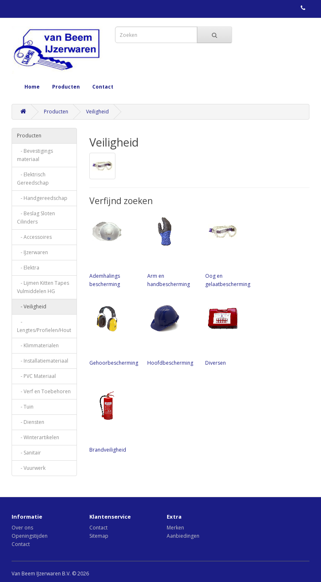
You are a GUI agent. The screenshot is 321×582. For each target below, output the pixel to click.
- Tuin (25, 406)
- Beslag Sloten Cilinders (36, 217)
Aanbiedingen (183, 535)
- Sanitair (29, 452)
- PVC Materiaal (36, 376)
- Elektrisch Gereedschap (33, 178)
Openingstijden (30, 535)
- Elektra (28, 267)
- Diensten (30, 422)
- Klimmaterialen (38, 345)
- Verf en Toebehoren (44, 391)
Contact (102, 86)
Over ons (22, 527)
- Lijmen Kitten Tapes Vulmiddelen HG (43, 287)
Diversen (230, 333)
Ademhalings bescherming (114, 251)
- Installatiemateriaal (42, 360)
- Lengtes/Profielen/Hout (44, 326)
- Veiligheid (31, 306)
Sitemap (98, 535)
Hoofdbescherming (172, 333)
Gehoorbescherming (114, 333)
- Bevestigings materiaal (35, 155)
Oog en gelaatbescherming (230, 251)
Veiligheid (97, 111)
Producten (66, 86)
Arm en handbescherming (172, 251)
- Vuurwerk (31, 467)
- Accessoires (34, 236)
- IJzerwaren (32, 252)
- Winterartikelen (38, 437)
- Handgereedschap (42, 198)
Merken (175, 527)
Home (32, 86)
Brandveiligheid (114, 420)
